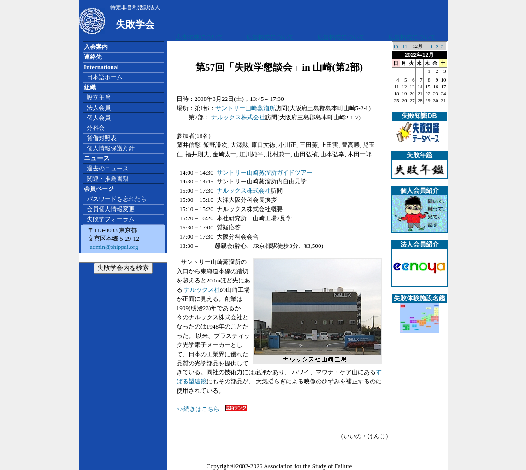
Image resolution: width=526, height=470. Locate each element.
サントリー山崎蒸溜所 (245, 108)
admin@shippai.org (113, 246)
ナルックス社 (201, 289)
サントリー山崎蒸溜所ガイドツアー (265, 172)
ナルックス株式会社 (238, 117)
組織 (90, 87)
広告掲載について (200, 37)
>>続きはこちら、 (201, 408)
